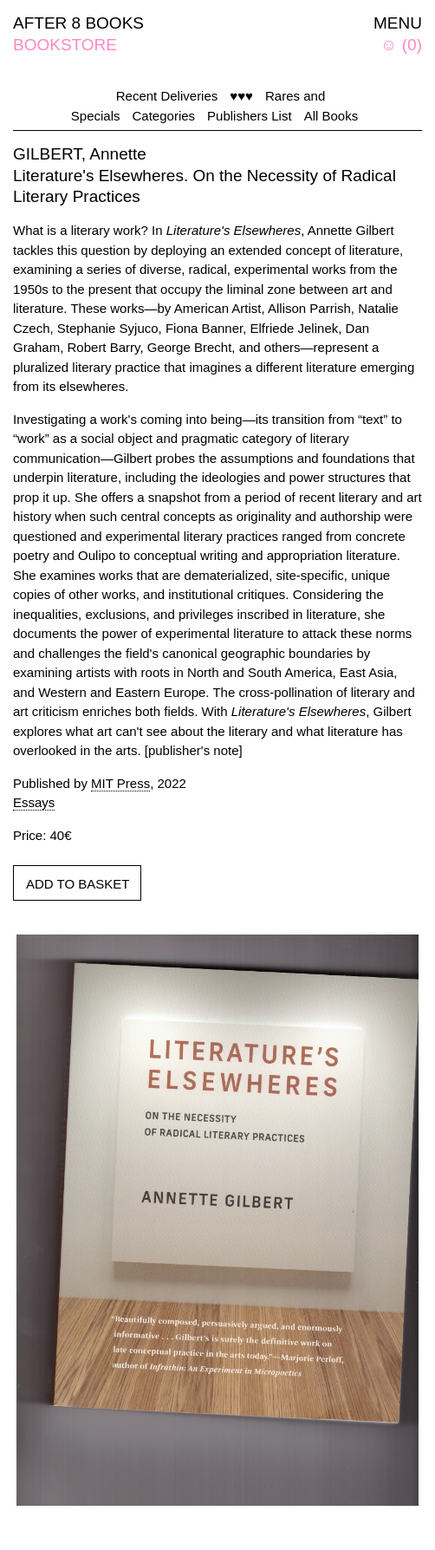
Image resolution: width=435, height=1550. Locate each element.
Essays (34, 802)
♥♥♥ (241, 95)
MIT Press (120, 783)
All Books (331, 115)
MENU (397, 23)
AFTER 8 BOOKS (78, 23)
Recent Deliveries (167, 95)
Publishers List (249, 115)
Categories (164, 115)
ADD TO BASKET (77, 883)
